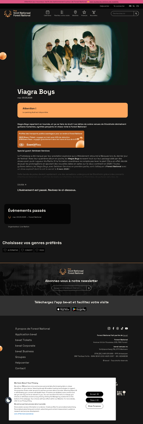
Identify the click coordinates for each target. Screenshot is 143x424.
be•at (125, 335)
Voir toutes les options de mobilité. (104, 2)
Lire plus (21, 184)
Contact (20, 368)
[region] (62, 399)
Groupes (20, 357)
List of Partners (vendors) (23, 414)
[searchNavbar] (125, 13)
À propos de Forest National (32, 328)
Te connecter (119, 6)
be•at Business (24, 351)
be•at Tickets (23, 340)
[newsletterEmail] (71, 288)
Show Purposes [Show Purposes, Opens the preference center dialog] (94, 406)
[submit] (136, 13)
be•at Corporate (25, 345)
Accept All (94, 394)
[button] (8, 400)
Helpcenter (104, 6)
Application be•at (26, 334)
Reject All (94, 400)
